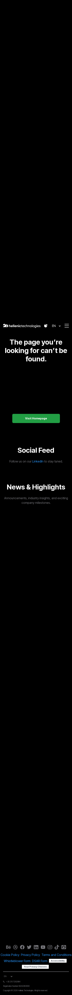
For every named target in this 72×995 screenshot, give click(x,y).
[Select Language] (56, 326)
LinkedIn (37, 461)
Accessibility (58, 960)
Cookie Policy (10, 955)
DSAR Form (39, 961)
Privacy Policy (30, 955)
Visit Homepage (36, 418)
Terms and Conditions (56, 955)
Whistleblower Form (17, 961)
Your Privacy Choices (35, 966)
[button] (46, 325)
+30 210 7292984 (13, 981)
